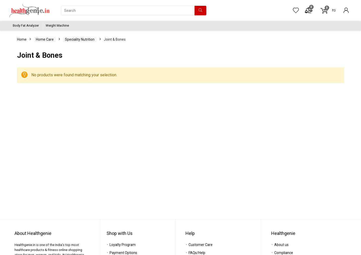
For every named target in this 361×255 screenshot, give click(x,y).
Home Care (45, 39)
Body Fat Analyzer (26, 25)
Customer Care (201, 245)
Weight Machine (57, 25)
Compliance (283, 253)
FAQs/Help (197, 253)
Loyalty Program (123, 245)
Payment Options (123, 253)
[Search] (200, 10)
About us (281, 245)
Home (22, 39)
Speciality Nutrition (80, 39)
